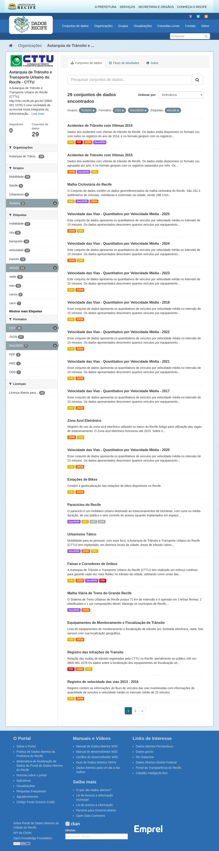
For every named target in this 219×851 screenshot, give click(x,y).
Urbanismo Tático (81, 534)
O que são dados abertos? (93, 790)
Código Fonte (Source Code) (35, 802)
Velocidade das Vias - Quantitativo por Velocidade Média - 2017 (118, 391)
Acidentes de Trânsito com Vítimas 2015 (100, 155)
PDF (79, 142)
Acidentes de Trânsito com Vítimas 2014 (100, 125)
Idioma (70, 830)
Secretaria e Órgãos (156, 7)
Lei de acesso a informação (94, 805)
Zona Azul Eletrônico (84, 420)
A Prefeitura (106, 7)
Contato (190, 26)
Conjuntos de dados (75, 26)
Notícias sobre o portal (31, 775)
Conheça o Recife (192, 7)
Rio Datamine (145, 757)
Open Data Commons (90, 815)
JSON (88, 142)
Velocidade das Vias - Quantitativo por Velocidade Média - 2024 (118, 243)
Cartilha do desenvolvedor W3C (97, 757)
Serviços (127, 7)
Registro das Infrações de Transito (95, 652)
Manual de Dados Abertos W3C (97, 746)
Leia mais (37, 113)
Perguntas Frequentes (31, 791)
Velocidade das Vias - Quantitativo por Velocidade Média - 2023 (118, 273)
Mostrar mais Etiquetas (25, 311)
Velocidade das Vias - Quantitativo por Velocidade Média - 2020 (118, 450)
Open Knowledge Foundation (32, 838)
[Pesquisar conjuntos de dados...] (129, 80)
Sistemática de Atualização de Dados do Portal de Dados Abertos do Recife (39, 766)
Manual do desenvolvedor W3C (97, 751)
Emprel (148, 829)
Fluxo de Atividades (124, 63)
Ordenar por (146, 95)
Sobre (205, 26)
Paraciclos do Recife (84, 505)
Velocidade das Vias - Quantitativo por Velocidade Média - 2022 (118, 332)
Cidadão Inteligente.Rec (152, 773)
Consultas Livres (168, 26)
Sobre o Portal (26, 746)
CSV (71, 142)
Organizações (103, 26)
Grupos (123, 26)
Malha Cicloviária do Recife (89, 184)
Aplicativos (23, 780)
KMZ (93, 521)
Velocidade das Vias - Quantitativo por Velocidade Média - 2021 (118, 361)
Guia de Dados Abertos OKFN (96, 762)
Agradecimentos (27, 796)
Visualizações (143, 26)
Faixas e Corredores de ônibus (92, 564)
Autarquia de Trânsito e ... (70, 45)
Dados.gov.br (144, 751)
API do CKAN (22, 833)
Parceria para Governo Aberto (96, 810)
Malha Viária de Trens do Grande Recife (99, 593)
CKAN (72, 823)
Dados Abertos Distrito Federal (156, 762)
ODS (101, 521)
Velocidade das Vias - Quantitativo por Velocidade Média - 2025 (118, 214)
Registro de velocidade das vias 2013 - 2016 (103, 682)
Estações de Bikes (82, 479)
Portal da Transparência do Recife (158, 767)
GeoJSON (100, 142)
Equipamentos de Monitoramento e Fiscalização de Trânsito (116, 622)
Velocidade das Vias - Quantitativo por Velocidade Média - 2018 (118, 302)
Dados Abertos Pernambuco (154, 746)
